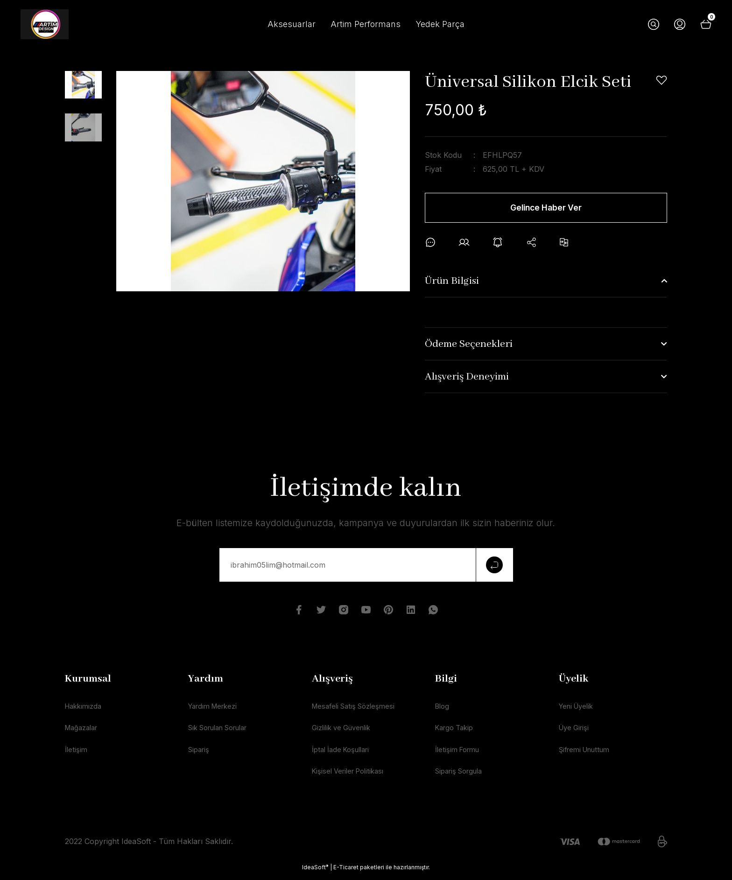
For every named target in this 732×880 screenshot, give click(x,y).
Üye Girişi (575, 732)
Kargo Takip (456, 732)
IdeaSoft (315, 873)
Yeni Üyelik (578, 709)
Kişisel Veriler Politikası (352, 776)
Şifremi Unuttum (588, 754)
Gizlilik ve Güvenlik (345, 732)
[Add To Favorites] (661, 80)
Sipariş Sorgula (462, 776)
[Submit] (494, 567)
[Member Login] (679, 24)
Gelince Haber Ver (546, 207)
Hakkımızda (85, 709)
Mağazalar (84, 732)
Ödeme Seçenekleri (469, 346)
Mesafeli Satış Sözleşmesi (357, 709)
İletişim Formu (459, 754)
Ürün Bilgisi (452, 283)
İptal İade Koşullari (344, 754)
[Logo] (45, 24)
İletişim (76, 754)
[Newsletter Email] (366, 567)
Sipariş (200, 754)
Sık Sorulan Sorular (224, 732)
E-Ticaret (346, 873)
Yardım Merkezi (216, 709)
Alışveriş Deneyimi (467, 379)
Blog (443, 709)
